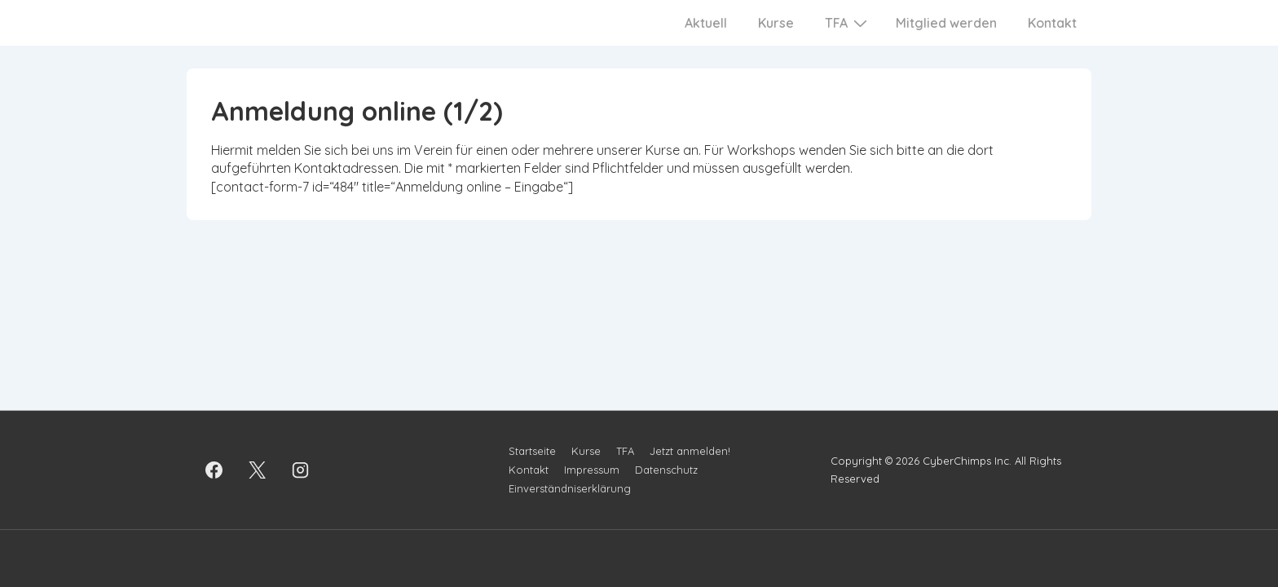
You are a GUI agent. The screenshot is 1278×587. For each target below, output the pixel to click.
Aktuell (706, 23)
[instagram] (300, 469)
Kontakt (1052, 23)
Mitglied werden (946, 23)
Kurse (776, 23)
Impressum (591, 469)
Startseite (532, 450)
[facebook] (214, 469)
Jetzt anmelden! (690, 450)
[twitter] (257, 469)
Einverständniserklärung (570, 488)
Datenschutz (666, 469)
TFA (848, 22)
